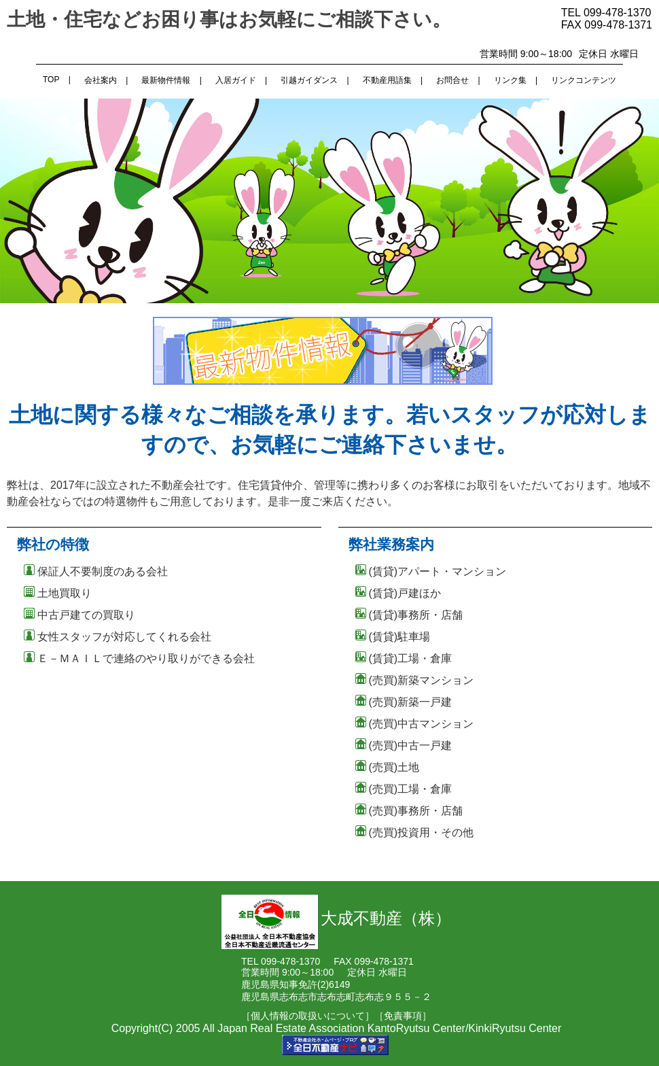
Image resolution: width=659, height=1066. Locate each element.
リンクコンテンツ (583, 80)
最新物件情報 (165, 80)
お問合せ (452, 80)
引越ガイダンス (309, 80)
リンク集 (510, 80)
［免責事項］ (402, 1015)
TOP (51, 79)
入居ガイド (235, 80)
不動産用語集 (387, 80)
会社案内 (100, 80)
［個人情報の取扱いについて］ (307, 1015)
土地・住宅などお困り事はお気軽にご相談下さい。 (229, 19)
